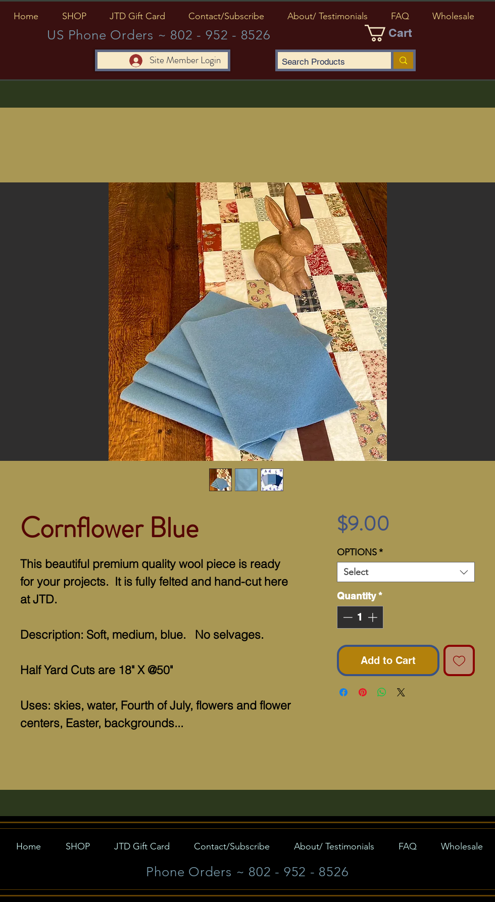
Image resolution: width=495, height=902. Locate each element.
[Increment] (373, 617)
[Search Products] (326, 62)
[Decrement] (346, 617)
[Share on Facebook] (343, 692)
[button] (74, 16)
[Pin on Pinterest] (363, 692)
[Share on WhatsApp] (382, 692)
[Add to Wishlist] (459, 660)
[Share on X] (401, 692)
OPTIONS (360, 552)
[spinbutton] (360, 617)
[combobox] (406, 572)
